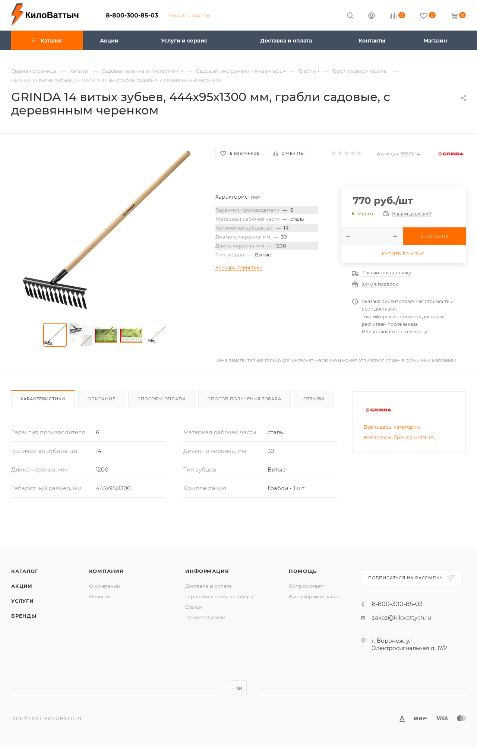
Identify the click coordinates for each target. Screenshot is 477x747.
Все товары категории (392, 427)
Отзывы (314, 398)
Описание (101, 398)
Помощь (303, 571)
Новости (99, 596)
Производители (205, 617)
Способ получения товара (244, 398)
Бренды (24, 616)
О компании (104, 586)
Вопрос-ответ (306, 586)
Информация (207, 571)
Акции (21, 586)
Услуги (22, 601)
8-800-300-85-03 (132, 15)
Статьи (193, 607)
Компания (106, 571)
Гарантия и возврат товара (219, 596)
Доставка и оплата (208, 586)
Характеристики (42, 398)
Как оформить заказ (314, 596)
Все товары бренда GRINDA (399, 437)
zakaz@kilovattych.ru (401, 617)
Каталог (24, 571)
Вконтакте (239, 688)
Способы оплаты (161, 398)
